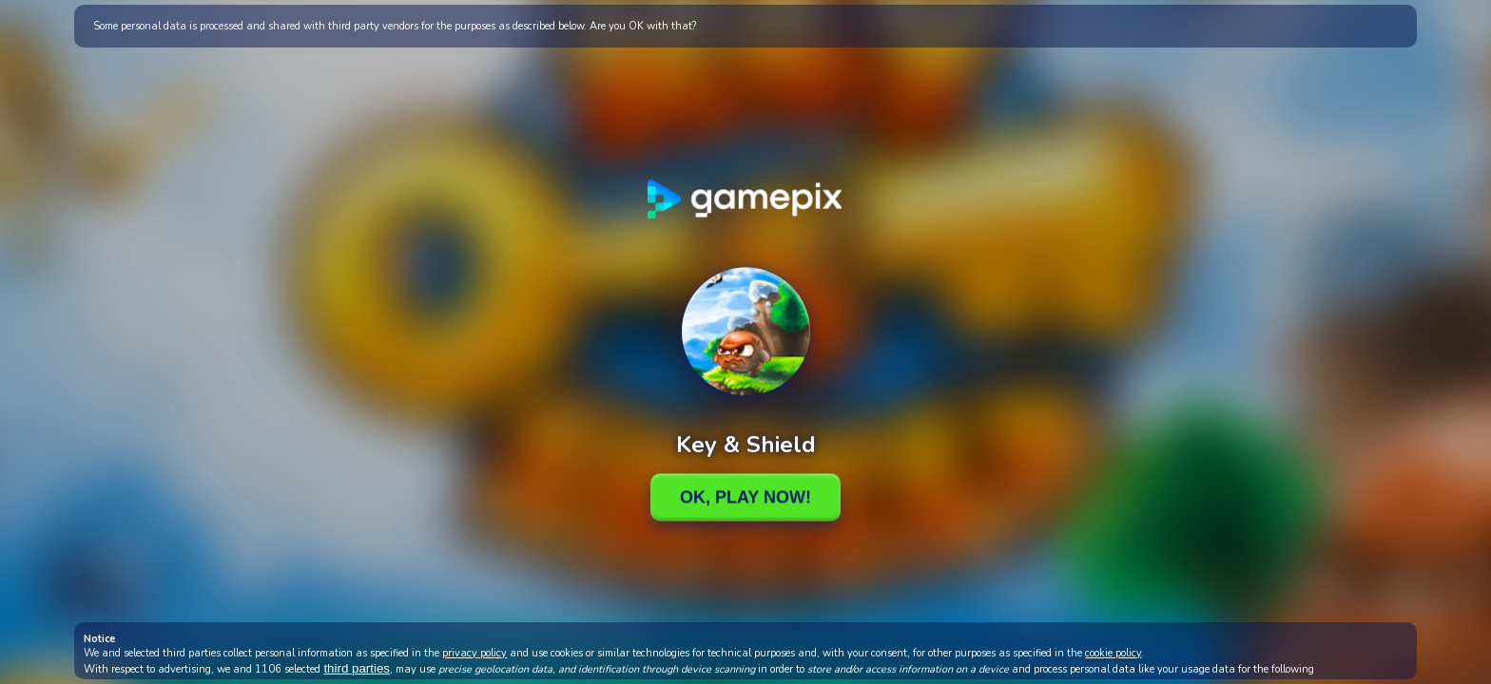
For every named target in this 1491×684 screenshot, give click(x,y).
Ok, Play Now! (745, 496)
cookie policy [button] (1113, 653)
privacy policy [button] (474, 653)
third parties (356, 668)
